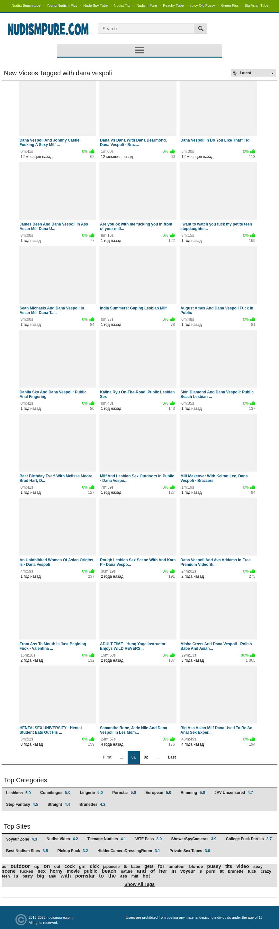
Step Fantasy (22, 804)
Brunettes (92, 804)
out (57, 866)
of (152, 871)
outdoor (20, 866)
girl (82, 866)
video (243, 866)
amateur (177, 866)
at (222, 871)
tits (228, 866)
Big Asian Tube (256, 5)
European (158, 792)
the (112, 875)
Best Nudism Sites (27, 851)
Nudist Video (62, 839)
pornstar (85, 875)
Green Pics (230, 5)
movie (73, 871)
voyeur (187, 871)
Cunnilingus (55, 792)
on (47, 866)
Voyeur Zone (21, 839)
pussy (214, 866)
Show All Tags (139, 884)
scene (9, 871)
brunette (235, 871)
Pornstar (124, 792)
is (16, 875)
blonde (196, 866)
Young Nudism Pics (62, 5)
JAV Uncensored (233, 792)
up (36, 866)
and (141, 871)
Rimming (193, 792)
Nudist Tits (122, 5)
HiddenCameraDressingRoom (128, 851)
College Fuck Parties (249, 839)
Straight (59, 804)
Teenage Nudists (106, 839)
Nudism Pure (147, 5)
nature (127, 871)
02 (146, 757)
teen (6, 876)
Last (172, 757)
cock (70, 866)
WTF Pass (148, 839)
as (4, 866)
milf (134, 876)
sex (42, 871)
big (40, 875)
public (90, 871)
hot (146, 875)
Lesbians (18, 793)
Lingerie (91, 792)
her (163, 871)
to (101, 875)
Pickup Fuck (72, 851)
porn (210, 871)
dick (94, 866)
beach (109, 871)
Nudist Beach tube (26, 5)
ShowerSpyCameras (194, 839)
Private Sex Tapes (189, 851)
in (173, 871)
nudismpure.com (60, 917)
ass (123, 876)
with (65, 875)
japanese (111, 866)
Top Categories (25, 780)
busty (27, 876)
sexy (258, 866)
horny (56, 871)
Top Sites (17, 826)
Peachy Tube (173, 5)
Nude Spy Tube (95, 5)
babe (135, 866)
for (161, 866)
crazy (266, 871)
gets (149, 866)
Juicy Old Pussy (202, 5)
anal (52, 876)
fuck (252, 871)
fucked (26, 871)
